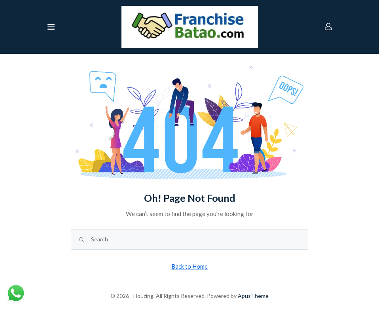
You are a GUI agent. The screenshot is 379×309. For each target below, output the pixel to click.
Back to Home (189, 266)
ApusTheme (253, 295)
